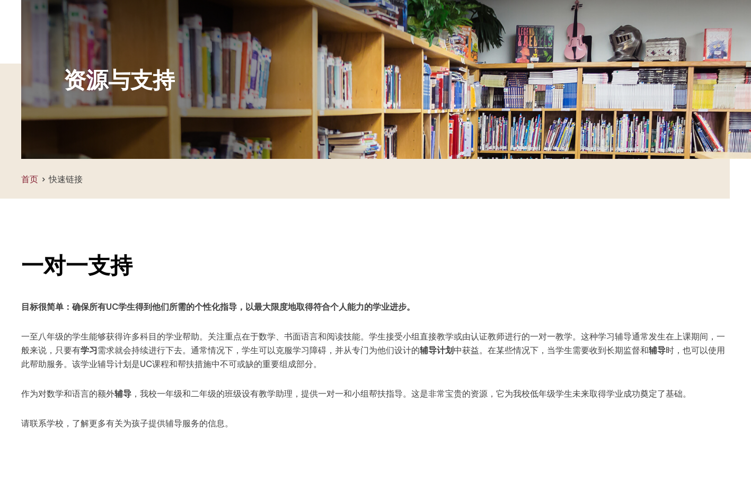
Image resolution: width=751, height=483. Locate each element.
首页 (29, 179)
